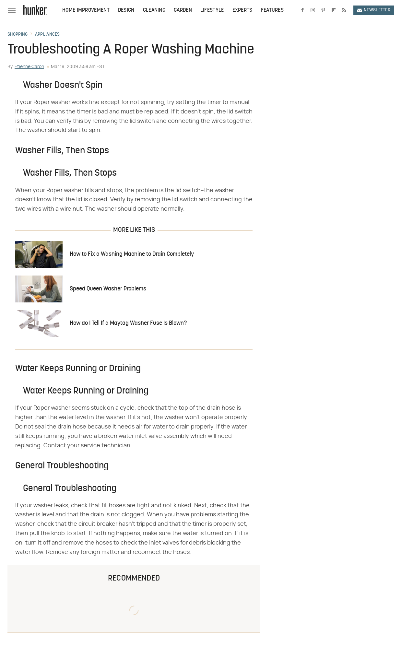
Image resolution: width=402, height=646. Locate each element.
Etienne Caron (29, 67)
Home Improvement (86, 10)
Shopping (17, 34)
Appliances (47, 34)
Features (272, 10)
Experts (242, 10)
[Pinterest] (323, 10)
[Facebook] (302, 10)
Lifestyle (212, 10)
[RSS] (344, 10)
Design (126, 10)
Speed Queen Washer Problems (108, 289)
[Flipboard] (333, 10)
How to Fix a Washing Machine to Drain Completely (132, 254)
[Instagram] (313, 10)
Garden (183, 10)
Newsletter (373, 10)
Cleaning (154, 10)
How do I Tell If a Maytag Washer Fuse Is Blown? (128, 323)
